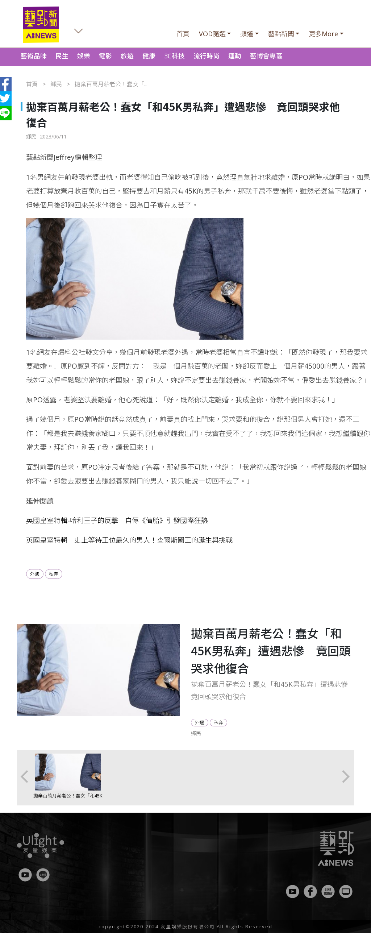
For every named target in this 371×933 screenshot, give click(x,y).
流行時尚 (206, 55)
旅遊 (127, 55)
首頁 (182, 33)
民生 (61, 55)
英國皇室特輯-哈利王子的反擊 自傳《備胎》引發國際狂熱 (117, 520)
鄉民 (56, 84)
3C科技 (174, 55)
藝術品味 (34, 55)
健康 (148, 55)
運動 (234, 55)
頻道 (246, 33)
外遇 (34, 574)
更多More (323, 33)
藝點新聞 (281, 33)
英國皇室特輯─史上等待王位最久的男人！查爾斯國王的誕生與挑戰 (129, 540)
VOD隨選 (212, 33)
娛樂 (83, 55)
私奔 (53, 574)
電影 (105, 55)
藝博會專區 (266, 55)
